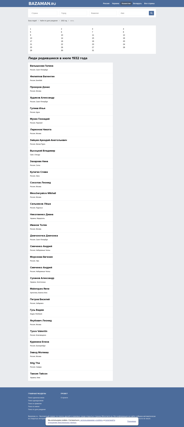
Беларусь (137, 3)
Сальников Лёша (40, 203)
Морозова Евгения (41, 256)
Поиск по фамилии (35, 403)
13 (31, 38)
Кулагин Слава (39, 172)
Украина (115, 3)
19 (93, 41)
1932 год (64, 21)
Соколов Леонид (40, 182)
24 (124, 44)
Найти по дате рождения (49, 21)
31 (93, 50)
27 (93, 47)
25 (31, 47)
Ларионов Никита (40, 129)
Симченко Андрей (41, 246)
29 (31, 50)
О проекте (64, 398)
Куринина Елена (39, 341)
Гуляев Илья (37, 108)
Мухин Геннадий (40, 118)
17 (31, 41)
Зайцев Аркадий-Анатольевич (48, 140)
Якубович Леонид (41, 320)
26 (62, 47)
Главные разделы (37, 393)
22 (62, 44)
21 (31, 44)
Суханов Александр (42, 278)
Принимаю (131, 421)
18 (62, 41)
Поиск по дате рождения (37, 409)
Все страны (149, 3)
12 (124, 35)
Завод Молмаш (39, 352)
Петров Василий (40, 299)
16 (124, 38)
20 (124, 41)
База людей (32, 21)
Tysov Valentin (38, 331)
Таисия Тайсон (38, 373)
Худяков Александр (42, 97)
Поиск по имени (33, 406)
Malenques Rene (39, 288)
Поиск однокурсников (35, 401)
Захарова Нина (39, 161)
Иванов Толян (38, 225)
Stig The (35, 363)
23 (93, 44)
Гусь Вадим (37, 310)
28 (124, 47)
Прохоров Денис (40, 87)
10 (62, 35)
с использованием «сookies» (91, 420)
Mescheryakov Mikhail (43, 193)
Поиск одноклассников (36, 398)
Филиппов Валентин (42, 76)
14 (62, 38)
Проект (64, 393)
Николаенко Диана (41, 214)
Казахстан (126, 3)
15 (93, 38)
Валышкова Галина (41, 65)
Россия (106, 3)
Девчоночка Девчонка (44, 235)
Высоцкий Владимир (42, 150)
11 (93, 35)
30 (62, 50)
